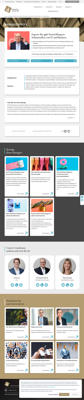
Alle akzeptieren (64, 394)
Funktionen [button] (49, 7)
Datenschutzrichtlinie (50, 387)
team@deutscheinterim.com (82, 200)
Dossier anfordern (42, 61)
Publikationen (19, 1)
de (59, 1)
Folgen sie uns (11, 390)
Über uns (44, 1)
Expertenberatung (10, 1)
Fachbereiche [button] (37, 7)
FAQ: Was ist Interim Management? (32, 1)
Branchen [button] (58, 7)
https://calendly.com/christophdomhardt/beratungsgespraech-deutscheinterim (46, 285)
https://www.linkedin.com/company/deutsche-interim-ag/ (82, 203)
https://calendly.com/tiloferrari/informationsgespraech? (21, 285)
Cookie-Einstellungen (53, 394)
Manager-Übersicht (53, 11)
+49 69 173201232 (42, 285)
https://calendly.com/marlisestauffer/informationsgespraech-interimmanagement (71, 285)
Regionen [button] (67, 7)
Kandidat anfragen (66, 61)
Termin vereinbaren (18, 61)
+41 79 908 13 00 (67, 285)
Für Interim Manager (72, 1)
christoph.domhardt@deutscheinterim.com (37, 285)
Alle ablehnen (75, 394)
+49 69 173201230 (82, 197)
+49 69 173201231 (16, 285)
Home (6, 16)
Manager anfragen (52, 1)
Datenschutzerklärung (11, 394)
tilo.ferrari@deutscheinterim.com (12, 285)
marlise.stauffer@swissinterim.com (63, 285)
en (61, 1)
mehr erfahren (23, 193)
